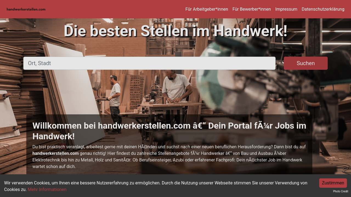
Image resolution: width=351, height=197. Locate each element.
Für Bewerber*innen (252, 9)
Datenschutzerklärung (323, 9)
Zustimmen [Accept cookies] (333, 183)
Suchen (306, 63)
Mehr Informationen (47, 189)
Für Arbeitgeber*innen (206, 9)
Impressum (286, 9)
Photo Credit (340, 191)
